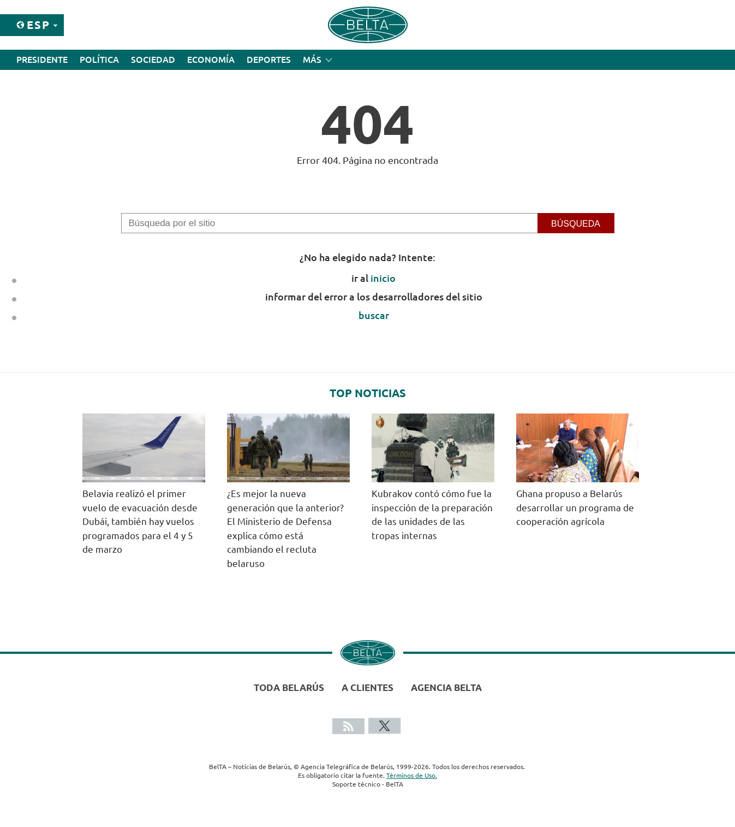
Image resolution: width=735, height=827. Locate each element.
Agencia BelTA (446, 687)
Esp (38, 25)
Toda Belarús (289, 687)
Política (99, 59)
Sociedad (153, 59)
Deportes (269, 59)
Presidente (42, 59)
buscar (373, 315)
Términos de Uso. (411, 775)
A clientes (367, 687)
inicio (383, 278)
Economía (211, 59)
